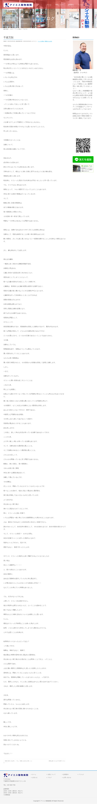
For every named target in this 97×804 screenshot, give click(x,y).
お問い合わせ (67, 777)
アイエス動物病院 (46, 801)
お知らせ (34, 777)
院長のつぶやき (48, 41)
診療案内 (65, 774)
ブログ (50, 777)
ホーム (34, 774)
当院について (52, 774)
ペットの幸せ (41, 41)
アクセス (81, 774)
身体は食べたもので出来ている (57, 761)
